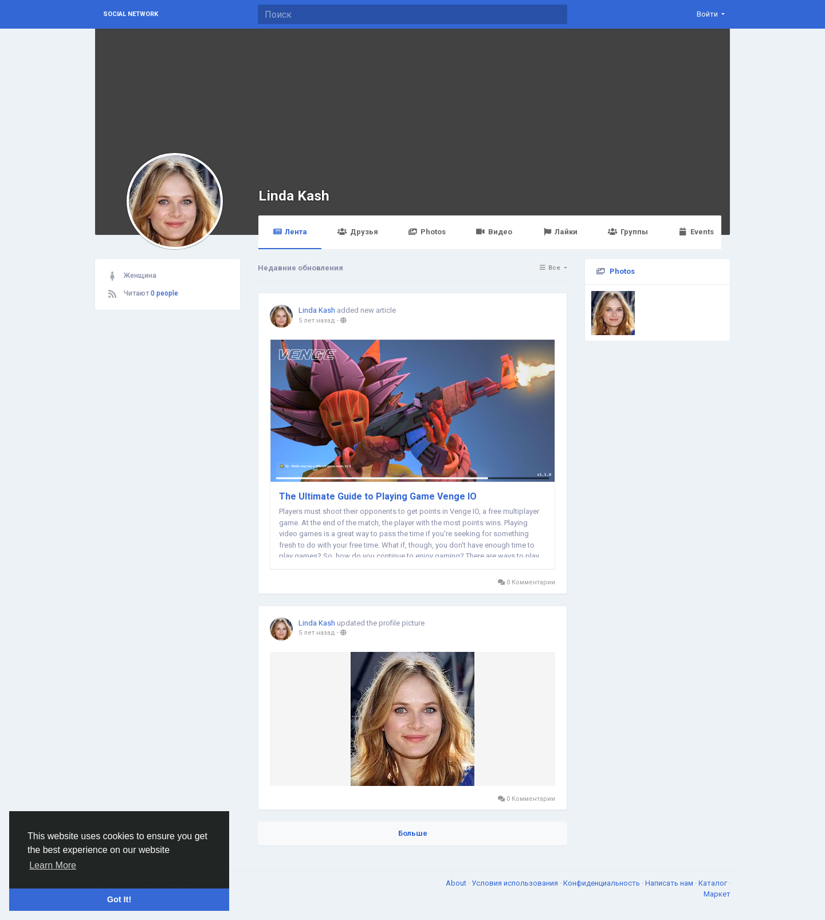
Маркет (717, 894)
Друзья (357, 231)
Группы (627, 231)
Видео (494, 231)
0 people (164, 293)
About (457, 883)
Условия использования (516, 883)
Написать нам (670, 883)
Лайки (560, 231)
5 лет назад (316, 320)
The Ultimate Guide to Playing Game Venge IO (378, 496)
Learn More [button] (52, 865)
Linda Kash (293, 195)
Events (696, 231)
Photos (427, 231)
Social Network (130, 14)
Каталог (713, 883)
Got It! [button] (119, 899)
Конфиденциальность (602, 883)
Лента (290, 231)
